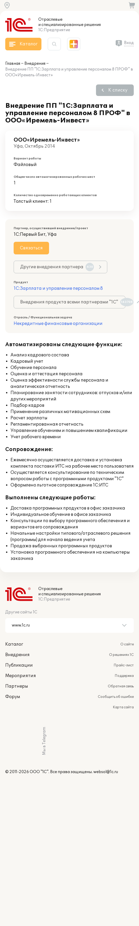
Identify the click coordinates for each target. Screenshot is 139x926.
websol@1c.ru (105, 772)
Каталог (14, 644)
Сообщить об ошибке (116, 697)
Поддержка (124, 676)
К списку (117, 90)
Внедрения (34, 63)
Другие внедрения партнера (57, 267)
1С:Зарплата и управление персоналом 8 (58, 288)
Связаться (31, 248)
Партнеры (16, 686)
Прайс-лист (124, 665)
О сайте (127, 644)
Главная (12, 63)
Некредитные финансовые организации (58, 323)
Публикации (19, 665)
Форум (12, 696)
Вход (129, 43)
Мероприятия (20, 675)
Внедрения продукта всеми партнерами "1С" (72, 302)
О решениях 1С (121, 655)
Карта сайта (123, 707)
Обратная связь (121, 686)
